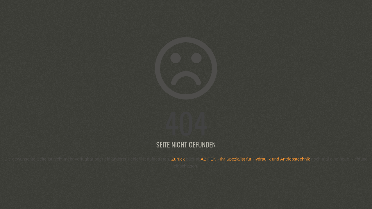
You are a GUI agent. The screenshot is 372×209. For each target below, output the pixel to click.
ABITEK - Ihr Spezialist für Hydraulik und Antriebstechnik (255, 158)
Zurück (178, 158)
